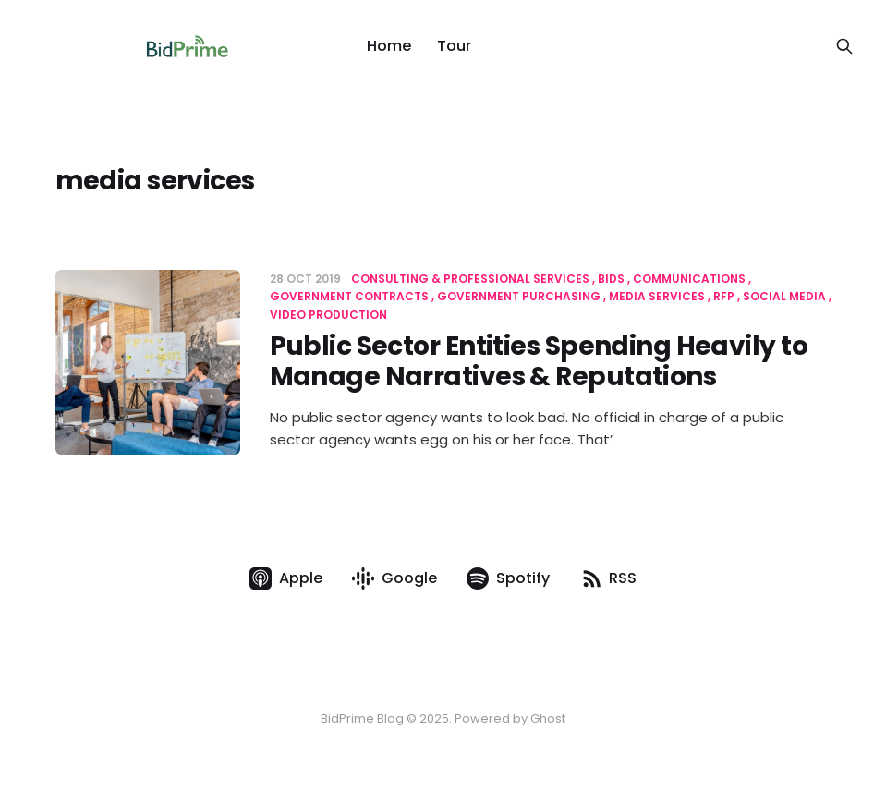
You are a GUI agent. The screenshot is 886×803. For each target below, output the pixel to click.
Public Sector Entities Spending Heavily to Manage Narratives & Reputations (538, 361)
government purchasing (519, 296)
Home (389, 45)
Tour (454, 45)
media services (657, 296)
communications (689, 278)
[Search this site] (844, 46)
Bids (611, 278)
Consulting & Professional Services (470, 278)
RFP (723, 296)
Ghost (547, 718)
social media (784, 296)
